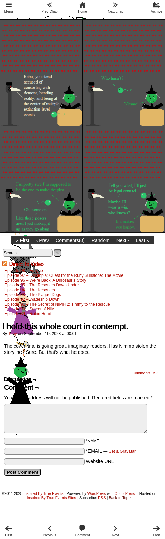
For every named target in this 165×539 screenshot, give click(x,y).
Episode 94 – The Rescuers (29, 289)
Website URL (100, 461)
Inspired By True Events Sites (51, 498)
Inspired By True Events (44, 493)
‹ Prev (42, 240)
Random (101, 240)
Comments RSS (145, 373)
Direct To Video (26, 264)
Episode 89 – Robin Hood (27, 313)
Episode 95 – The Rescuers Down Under (41, 285)
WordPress (96, 493)
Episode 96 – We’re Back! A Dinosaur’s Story (45, 280)
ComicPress (125, 493)
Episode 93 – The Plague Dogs (32, 294)
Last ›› (143, 240)
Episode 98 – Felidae (23, 270)
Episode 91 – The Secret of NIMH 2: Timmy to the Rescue (57, 304)
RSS (102, 498)
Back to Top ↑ (120, 498)
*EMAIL (111, 451)
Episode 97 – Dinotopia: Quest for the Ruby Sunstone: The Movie (63, 275)
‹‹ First (22, 240)
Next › (122, 240)
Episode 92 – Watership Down (31, 299)
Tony (12, 333)
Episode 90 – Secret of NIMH (30, 309)
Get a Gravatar (122, 451)
